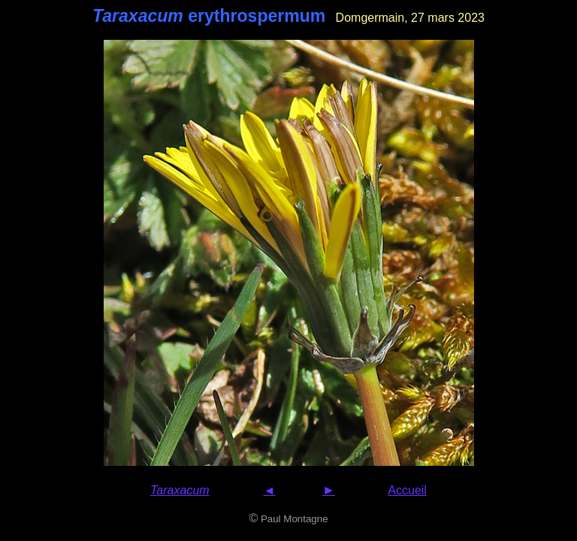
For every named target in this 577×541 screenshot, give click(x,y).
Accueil (407, 490)
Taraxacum (180, 490)
